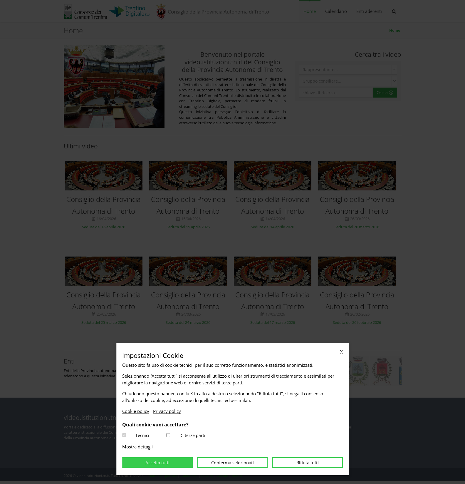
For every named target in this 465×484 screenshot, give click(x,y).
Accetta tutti (157, 462)
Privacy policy (167, 411)
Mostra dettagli (137, 447)
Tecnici (142, 435)
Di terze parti (192, 435)
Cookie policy (135, 411)
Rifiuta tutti (307, 462)
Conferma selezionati (232, 462)
